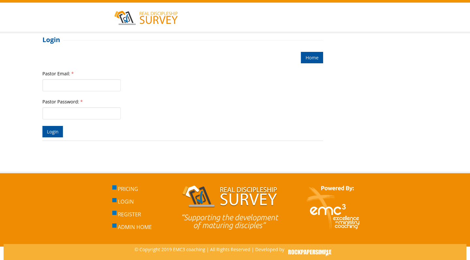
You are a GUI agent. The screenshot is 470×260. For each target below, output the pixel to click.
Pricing (125, 188)
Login (123, 201)
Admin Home (132, 227)
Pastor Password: (62, 102)
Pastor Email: (57, 73)
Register (126, 214)
